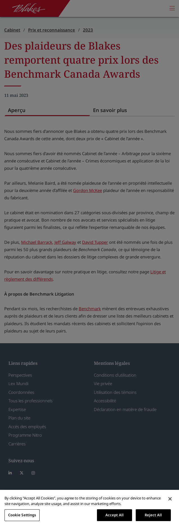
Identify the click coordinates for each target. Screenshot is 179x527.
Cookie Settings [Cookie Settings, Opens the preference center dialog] (22, 514)
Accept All (114, 514)
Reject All (153, 514)
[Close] (170, 499)
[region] (89, 508)
